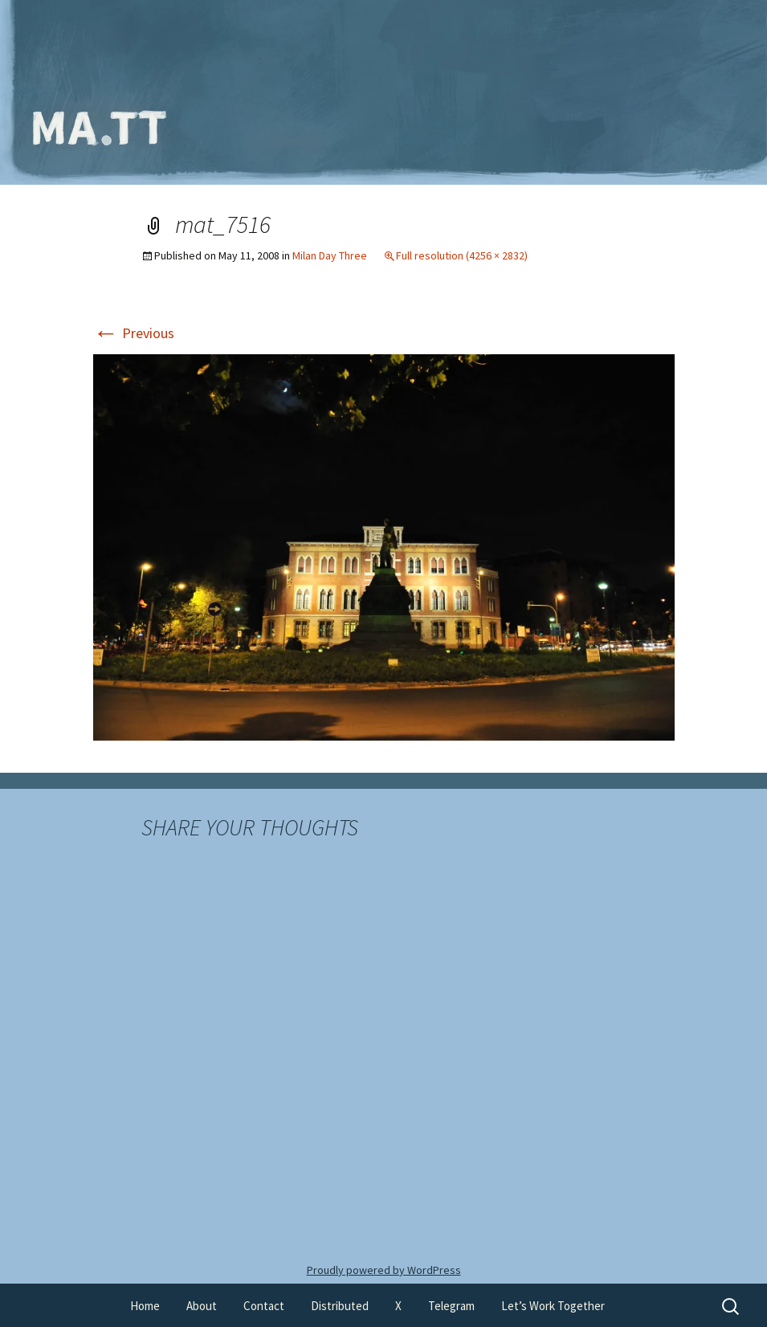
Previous (133, 333)
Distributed (340, 1305)
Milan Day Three (329, 255)
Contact (263, 1305)
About (201, 1305)
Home (145, 1305)
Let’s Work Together (553, 1305)
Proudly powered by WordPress (384, 1270)
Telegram (451, 1305)
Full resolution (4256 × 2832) (462, 255)
